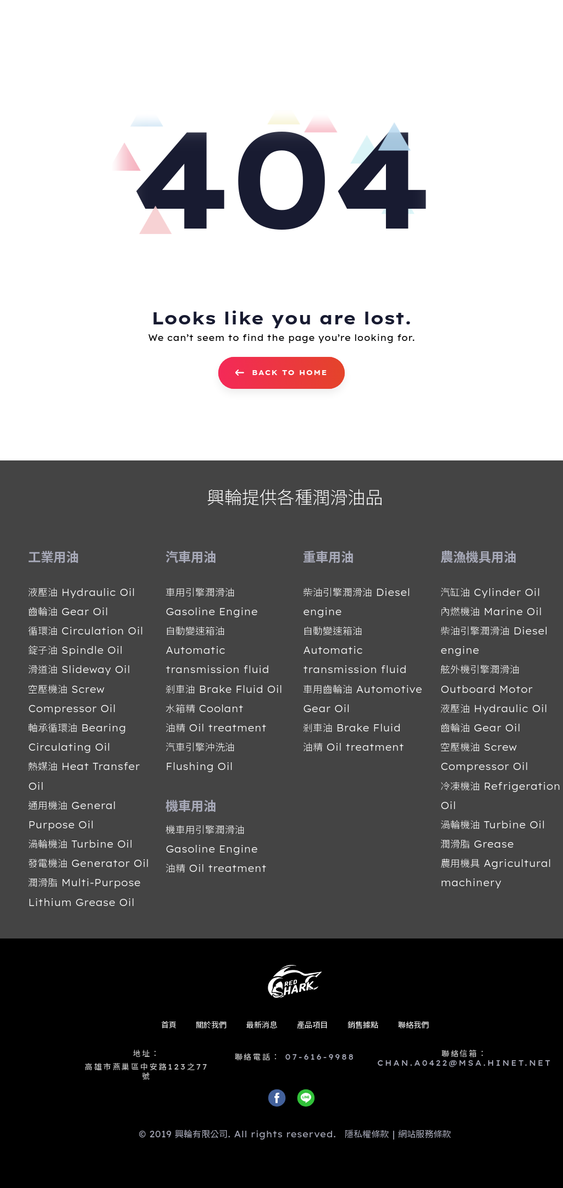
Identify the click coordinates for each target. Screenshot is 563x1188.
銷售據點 (362, 1025)
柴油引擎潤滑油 (356, 601)
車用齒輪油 (362, 698)
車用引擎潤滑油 (211, 601)
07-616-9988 (320, 1057)
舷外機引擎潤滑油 (486, 679)
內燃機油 (491, 611)
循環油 (85, 631)
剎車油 (223, 689)
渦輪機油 (80, 844)
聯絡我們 (413, 1025)
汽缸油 (490, 592)
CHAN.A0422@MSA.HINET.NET (464, 1063)
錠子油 (75, 650)
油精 (216, 728)
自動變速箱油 (217, 650)
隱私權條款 (367, 1134)
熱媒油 (84, 775)
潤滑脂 (84, 892)
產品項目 (312, 1025)
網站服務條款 (424, 1134)
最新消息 (261, 1025)
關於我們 (211, 1025)
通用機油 (72, 815)
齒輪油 (68, 611)
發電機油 (88, 863)
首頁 (168, 1025)
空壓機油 (72, 698)
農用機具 (495, 872)
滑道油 (79, 669)
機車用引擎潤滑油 (211, 839)
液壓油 (81, 592)
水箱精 (204, 708)
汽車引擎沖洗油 (200, 756)
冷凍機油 (500, 795)
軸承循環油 (77, 737)
